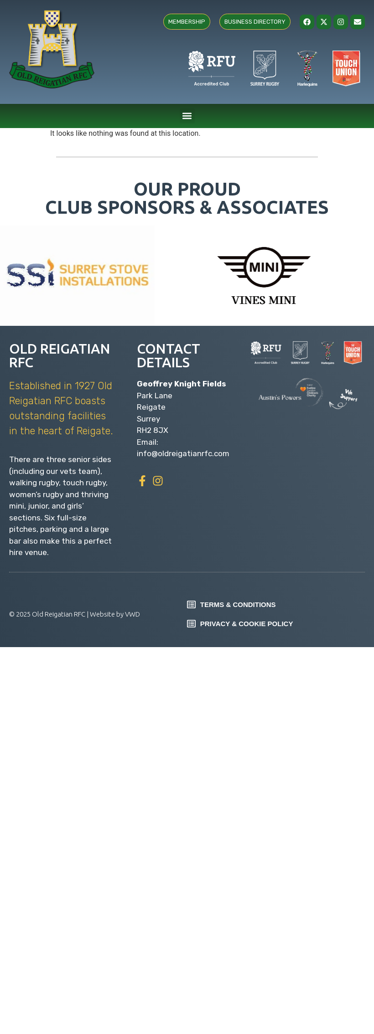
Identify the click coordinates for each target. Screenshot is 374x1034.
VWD (132, 614)
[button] (187, 115)
